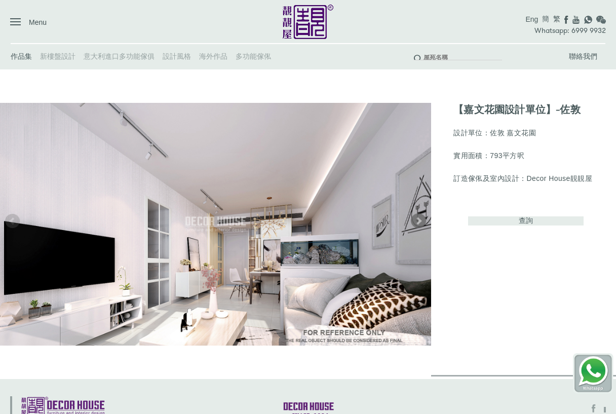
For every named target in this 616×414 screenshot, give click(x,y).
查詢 (526, 220)
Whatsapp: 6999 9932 (570, 30)
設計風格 (177, 56)
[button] (418, 221)
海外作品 (213, 56)
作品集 (21, 56)
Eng (531, 19)
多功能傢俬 (253, 56)
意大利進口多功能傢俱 (119, 56)
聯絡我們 (583, 56)
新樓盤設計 (57, 56)
